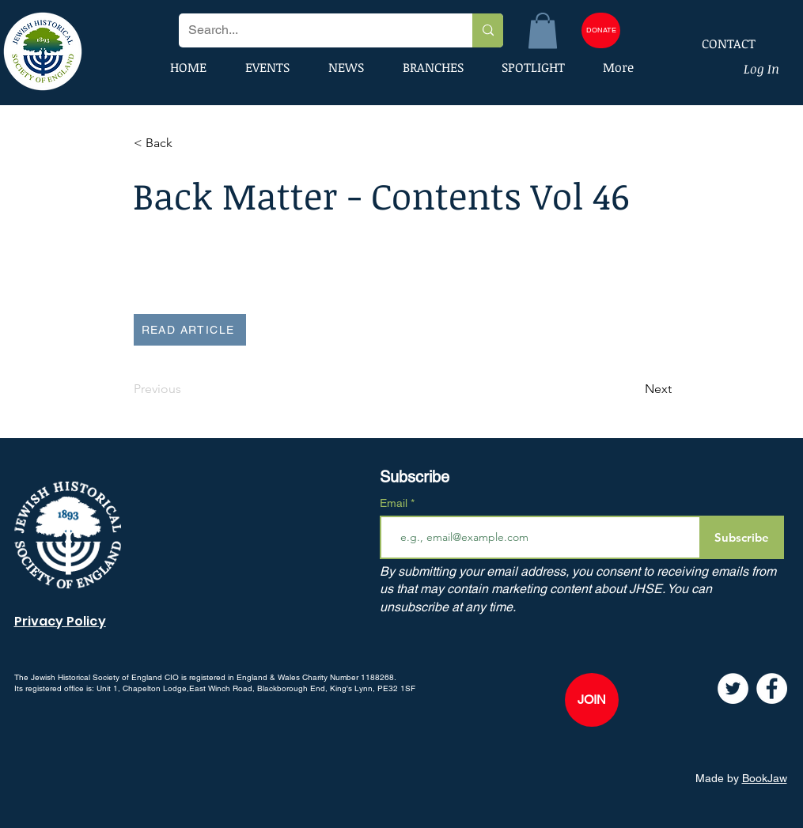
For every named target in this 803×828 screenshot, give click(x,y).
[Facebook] (771, 688)
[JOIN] (592, 700)
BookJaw (764, 778)
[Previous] (186, 389)
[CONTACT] (718, 43)
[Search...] (313, 30)
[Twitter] (733, 688)
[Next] (632, 389)
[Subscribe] (741, 537)
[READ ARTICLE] (190, 330)
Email (395, 503)
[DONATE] (600, 30)
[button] (543, 30)
